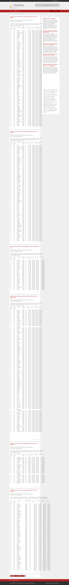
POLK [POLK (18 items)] (54, 107)
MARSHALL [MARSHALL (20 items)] (55, 104)
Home (10, 580)
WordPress (57, 583)
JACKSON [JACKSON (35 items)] (45, 99)
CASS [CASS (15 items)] (49, 91)
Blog (17, 580)
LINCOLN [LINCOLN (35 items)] (48, 102)
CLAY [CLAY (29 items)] (44, 93)
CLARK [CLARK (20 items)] (56, 91)
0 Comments (53, 19)
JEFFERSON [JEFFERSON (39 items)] (52, 99)
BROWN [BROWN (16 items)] (48, 89)
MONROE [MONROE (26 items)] (45, 105)
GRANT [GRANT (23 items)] (48, 96)
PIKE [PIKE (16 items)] (51, 107)
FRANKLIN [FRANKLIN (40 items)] (54, 94)
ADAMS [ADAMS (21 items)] (44, 89)
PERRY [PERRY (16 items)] (48, 107)
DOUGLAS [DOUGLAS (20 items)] (45, 94)
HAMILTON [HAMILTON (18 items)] (45, 97)
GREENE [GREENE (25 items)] (52, 96)
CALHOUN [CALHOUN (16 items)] (55, 89)
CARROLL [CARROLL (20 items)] (45, 91)
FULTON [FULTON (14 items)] (44, 96)
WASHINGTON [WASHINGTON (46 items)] (52, 110)
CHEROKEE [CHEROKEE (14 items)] (52, 91)
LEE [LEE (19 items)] (44, 102)
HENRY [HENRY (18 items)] (53, 97)
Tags (53, 16)
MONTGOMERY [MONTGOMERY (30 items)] (51, 105)
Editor (12, 19)
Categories (14, 580)
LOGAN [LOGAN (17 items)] (52, 102)
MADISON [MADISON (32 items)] (45, 104)
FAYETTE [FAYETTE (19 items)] (49, 94)
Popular (44, 16)
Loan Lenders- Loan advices (18, 19)
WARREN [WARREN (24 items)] (45, 110)
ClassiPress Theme (48, 583)
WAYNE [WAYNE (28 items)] (45, 112)
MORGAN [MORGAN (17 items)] (45, 107)
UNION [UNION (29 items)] (55, 108)
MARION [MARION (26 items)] (50, 104)
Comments (49, 16)
